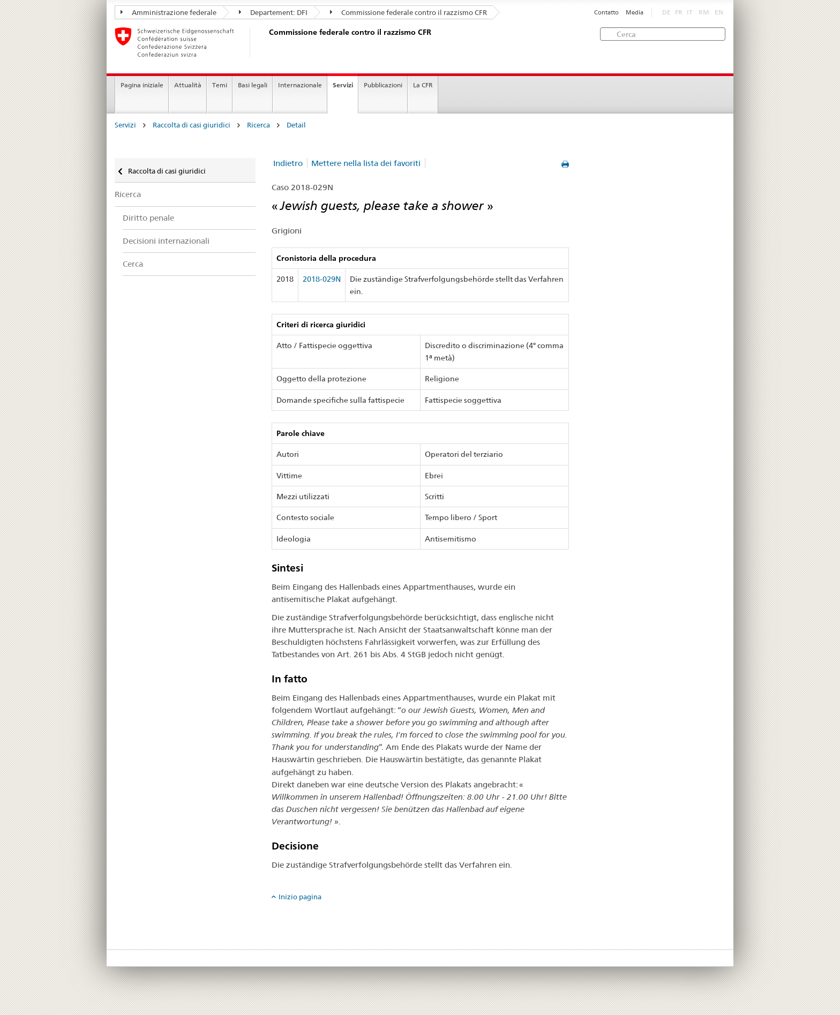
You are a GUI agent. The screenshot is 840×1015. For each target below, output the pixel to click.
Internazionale (300, 85)
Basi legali (252, 85)
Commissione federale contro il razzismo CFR (408, 12)
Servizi (343, 85)
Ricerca (258, 125)
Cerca (133, 264)
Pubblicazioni (383, 85)
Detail (296, 125)
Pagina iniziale (142, 85)
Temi (219, 85)
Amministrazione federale (168, 12)
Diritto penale (148, 218)
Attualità (187, 85)
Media (634, 12)
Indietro (288, 163)
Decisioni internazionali (166, 241)
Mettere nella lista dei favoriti (366, 163)
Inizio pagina (300, 896)
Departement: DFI (273, 12)
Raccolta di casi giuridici (191, 125)
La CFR (423, 85)
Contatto (606, 12)
